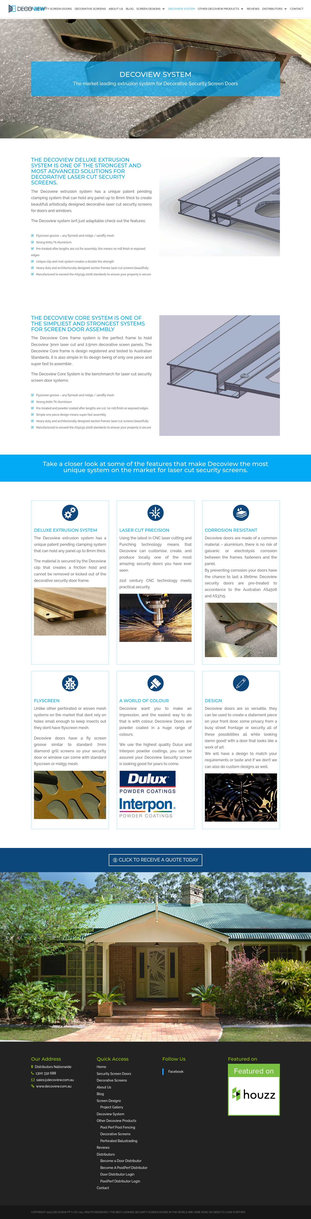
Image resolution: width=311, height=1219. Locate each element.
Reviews (253, 8)
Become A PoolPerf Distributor (123, 1168)
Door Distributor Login (117, 1174)
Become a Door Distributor (120, 1161)
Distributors (272, 8)
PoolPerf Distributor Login (120, 1181)
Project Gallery (111, 1107)
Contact (296, 8)
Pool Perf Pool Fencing (117, 1127)
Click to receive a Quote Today (158, 860)
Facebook (176, 1071)
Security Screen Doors (54, 8)
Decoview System (181, 8)
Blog (129, 8)
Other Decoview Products (218, 8)
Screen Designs (149, 8)
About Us (116, 8)
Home (28, 8)
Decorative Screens (90, 8)
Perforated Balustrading (118, 1141)
